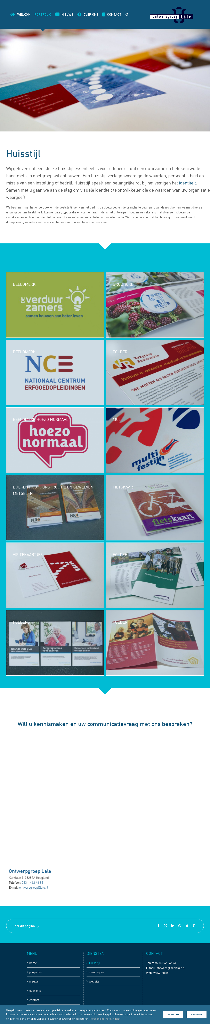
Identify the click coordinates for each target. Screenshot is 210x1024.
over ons (35, 990)
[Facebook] (158, 925)
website (94, 981)
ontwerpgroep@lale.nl (35, 887)
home (33, 963)
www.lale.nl (161, 972)
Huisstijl (94, 963)
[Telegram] (186, 925)
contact (34, 1000)
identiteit (187, 182)
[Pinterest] (193, 925)
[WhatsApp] (179, 925)
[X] (165, 925)
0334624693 (167, 963)
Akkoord (173, 1014)
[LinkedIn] (172, 925)
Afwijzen (196, 1014)
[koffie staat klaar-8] (67, 734)
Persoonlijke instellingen (105, 1018)
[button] (127, 14)
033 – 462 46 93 (34, 882)
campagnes (97, 972)
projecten (35, 972)
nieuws (34, 981)
